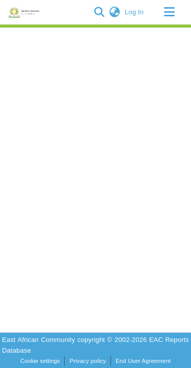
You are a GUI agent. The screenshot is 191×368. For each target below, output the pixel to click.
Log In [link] (135, 12)
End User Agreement (143, 361)
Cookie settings (40, 361)
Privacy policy (87, 361)
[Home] (25, 12)
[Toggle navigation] (169, 12)
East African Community (39, 340)
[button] (99, 12)
